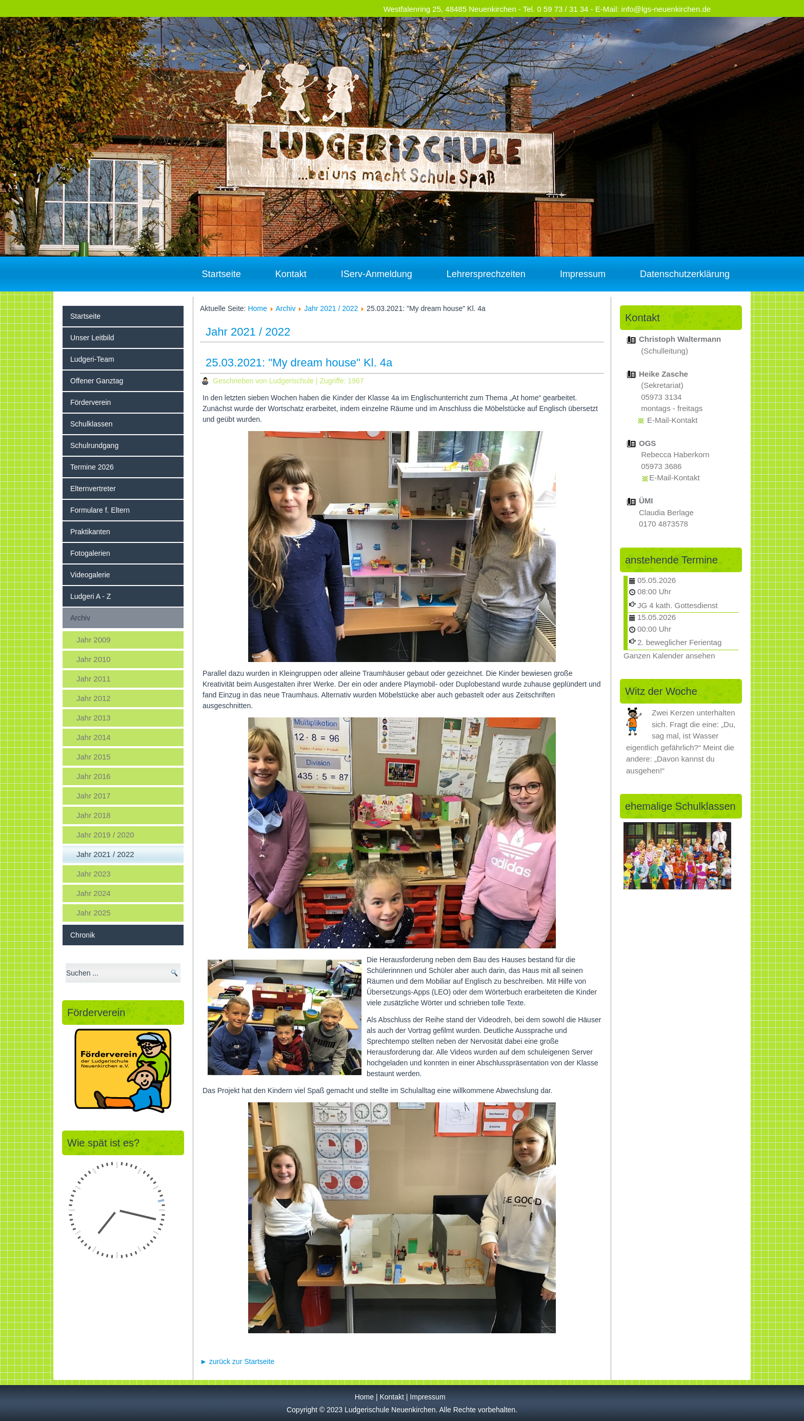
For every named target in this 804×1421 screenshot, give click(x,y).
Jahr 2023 (93, 873)
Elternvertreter (93, 488)
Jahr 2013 (93, 717)
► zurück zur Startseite (237, 1361)
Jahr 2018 (93, 815)
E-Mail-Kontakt (672, 420)
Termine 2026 (92, 467)
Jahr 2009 (93, 639)
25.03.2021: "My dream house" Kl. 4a (299, 362)
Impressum (583, 274)
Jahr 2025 (93, 912)
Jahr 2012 (93, 698)
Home (257, 308)
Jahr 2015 (93, 756)
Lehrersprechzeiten (486, 274)
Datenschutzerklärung (685, 274)
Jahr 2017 (93, 795)
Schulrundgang (94, 445)
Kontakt (291, 274)
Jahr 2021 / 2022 (105, 854)
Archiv (80, 618)
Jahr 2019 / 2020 (105, 834)
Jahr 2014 (93, 737)
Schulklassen (91, 424)
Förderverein (90, 402)
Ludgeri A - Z (90, 596)
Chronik (82, 935)
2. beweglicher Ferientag (679, 642)
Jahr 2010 (93, 659)
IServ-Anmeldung (376, 274)
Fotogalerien (90, 553)
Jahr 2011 (93, 678)
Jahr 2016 (93, 776)
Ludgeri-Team (92, 359)
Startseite (221, 274)
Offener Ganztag (96, 381)
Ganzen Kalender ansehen (669, 655)
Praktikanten (90, 532)
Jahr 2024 (93, 893)
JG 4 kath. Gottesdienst (677, 605)
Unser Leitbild (92, 338)
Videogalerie (90, 575)
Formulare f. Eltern (100, 510)
